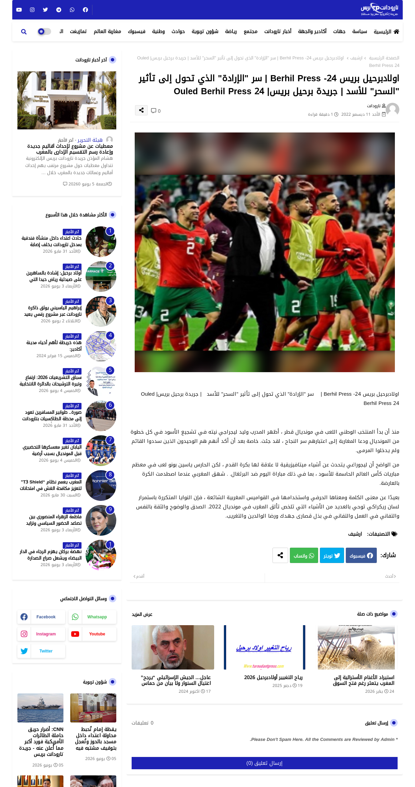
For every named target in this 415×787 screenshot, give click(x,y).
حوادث (178, 31)
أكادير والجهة (312, 31)
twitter (46, 651)
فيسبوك (136, 31)
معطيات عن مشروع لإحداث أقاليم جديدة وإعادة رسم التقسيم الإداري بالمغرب (70, 149)
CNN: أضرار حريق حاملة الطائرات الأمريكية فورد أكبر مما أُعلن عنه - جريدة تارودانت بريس (41, 742)
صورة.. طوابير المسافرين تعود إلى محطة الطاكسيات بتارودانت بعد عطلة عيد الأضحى (51, 418)
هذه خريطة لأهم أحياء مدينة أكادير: (53, 346)
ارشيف (356, 58)
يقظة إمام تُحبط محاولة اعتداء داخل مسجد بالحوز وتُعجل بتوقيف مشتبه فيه (95, 739)
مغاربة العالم (107, 31)
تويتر (328, 556)
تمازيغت (78, 31)
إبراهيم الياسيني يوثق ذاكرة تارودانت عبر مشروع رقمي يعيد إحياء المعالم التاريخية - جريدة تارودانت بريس (52, 317)
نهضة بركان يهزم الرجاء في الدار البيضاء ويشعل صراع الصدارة (50, 555)
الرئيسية (382, 32)
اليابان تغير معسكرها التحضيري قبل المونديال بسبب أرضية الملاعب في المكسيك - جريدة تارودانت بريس (52, 456)
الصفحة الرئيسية (384, 58)
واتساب (300, 556)
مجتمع (250, 31)
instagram (46, 634)
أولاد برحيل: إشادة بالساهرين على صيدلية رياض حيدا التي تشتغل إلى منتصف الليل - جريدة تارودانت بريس (50, 282)
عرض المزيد (142, 614)
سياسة (359, 31)
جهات (339, 31)
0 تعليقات (142, 723)
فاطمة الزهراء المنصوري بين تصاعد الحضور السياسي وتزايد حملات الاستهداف (53, 523)
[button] (24, 32)
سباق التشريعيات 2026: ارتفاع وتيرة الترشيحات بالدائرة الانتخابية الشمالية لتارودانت (50, 384)
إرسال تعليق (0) (265, 763)
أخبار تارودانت (277, 31)
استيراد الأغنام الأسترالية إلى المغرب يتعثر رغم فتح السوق (363, 680)
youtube (97, 634)
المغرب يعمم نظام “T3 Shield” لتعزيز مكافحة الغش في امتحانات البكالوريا (50, 488)
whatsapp (97, 617)
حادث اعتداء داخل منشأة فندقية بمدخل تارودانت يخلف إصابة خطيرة (51, 244)
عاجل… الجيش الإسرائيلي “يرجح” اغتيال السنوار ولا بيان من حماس (176, 680)
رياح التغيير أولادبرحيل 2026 (273, 677)
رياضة (231, 31)
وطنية (158, 31)
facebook (46, 617)
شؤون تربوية (205, 31)
